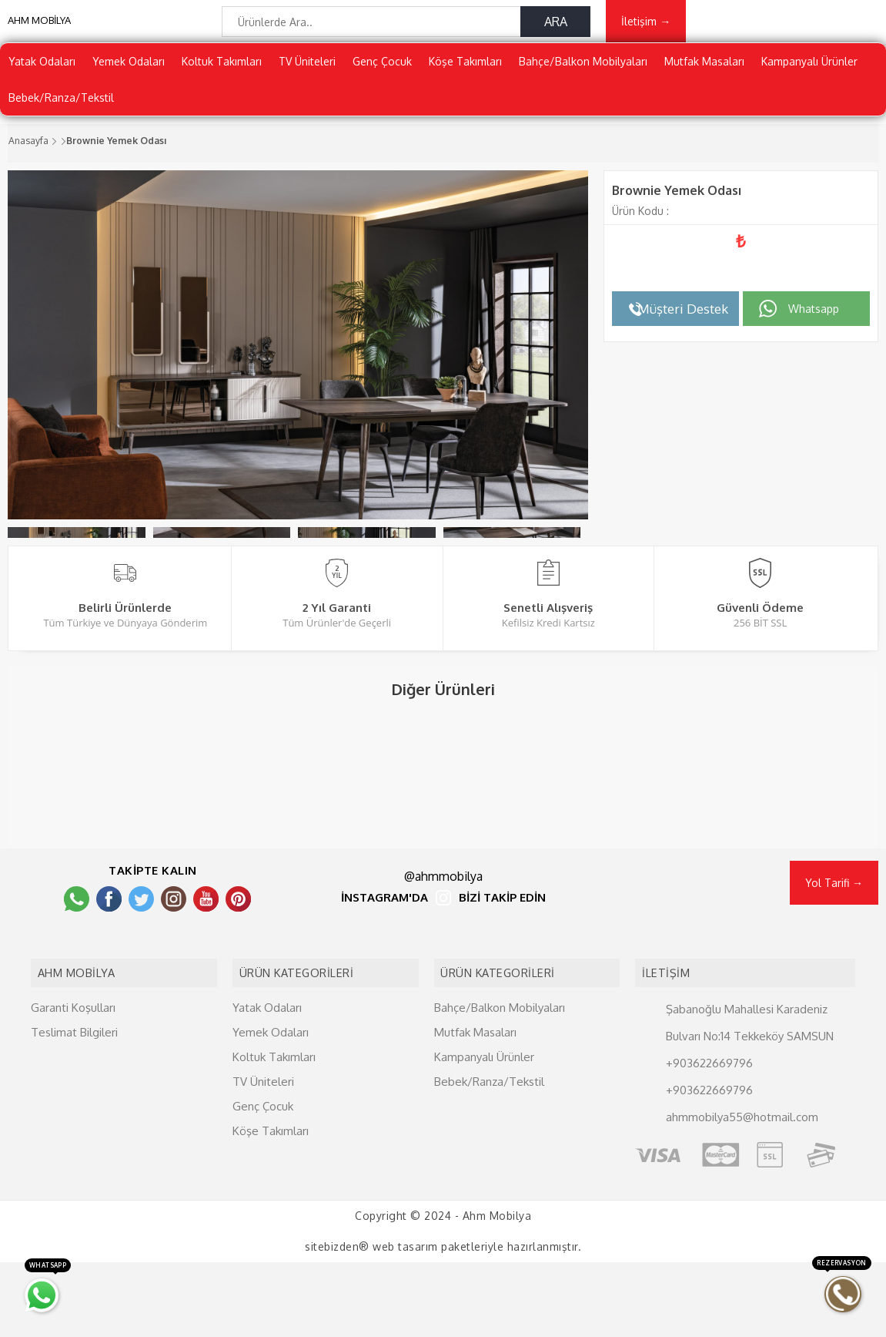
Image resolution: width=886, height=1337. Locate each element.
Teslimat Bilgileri (74, 1106)
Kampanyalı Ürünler (809, 72)
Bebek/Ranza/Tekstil (61, 109)
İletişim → (645, 28)
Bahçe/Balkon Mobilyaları (583, 72)
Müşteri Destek (682, 320)
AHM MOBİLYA (39, 31)
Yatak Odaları (41, 72)
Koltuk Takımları (222, 72)
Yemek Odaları (128, 72)
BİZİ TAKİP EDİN (502, 981)
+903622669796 (709, 1137)
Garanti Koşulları (73, 1081)
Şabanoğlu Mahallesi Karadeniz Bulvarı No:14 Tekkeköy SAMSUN (750, 1096)
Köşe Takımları (465, 72)
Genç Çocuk (382, 72)
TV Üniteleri (307, 72)
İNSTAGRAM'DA (384, 981)
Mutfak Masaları (704, 72)
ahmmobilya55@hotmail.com (742, 1191)
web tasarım (405, 1321)
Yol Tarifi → (834, 965)
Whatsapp (813, 320)
